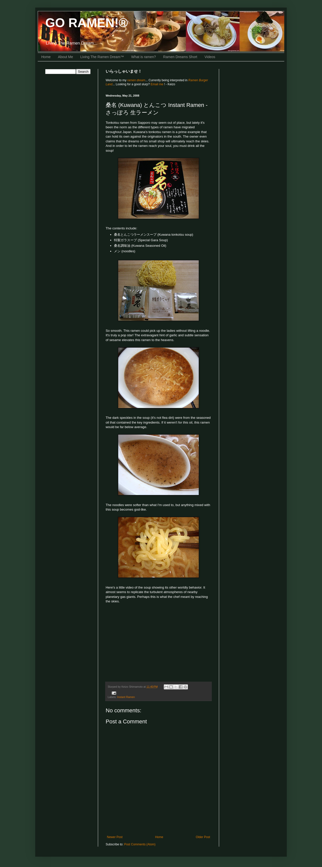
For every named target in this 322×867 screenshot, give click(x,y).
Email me (157, 84)
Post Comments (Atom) (139, 844)
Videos (210, 57)
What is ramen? (143, 57)
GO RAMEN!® (86, 23)
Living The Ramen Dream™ (102, 57)
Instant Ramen (126, 696)
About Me (65, 57)
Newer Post (115, 837)
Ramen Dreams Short (180, 57)
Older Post (203, 837)
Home (46, 57)
